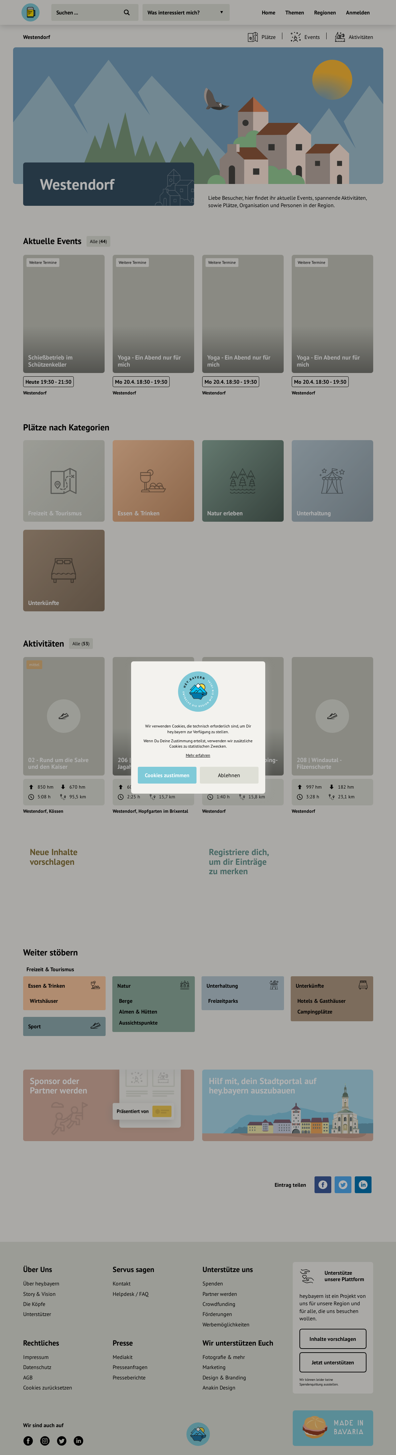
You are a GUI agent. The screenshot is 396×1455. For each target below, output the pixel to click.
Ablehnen (229, 775)
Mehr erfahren (198, 755)
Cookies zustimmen (167, 775)
